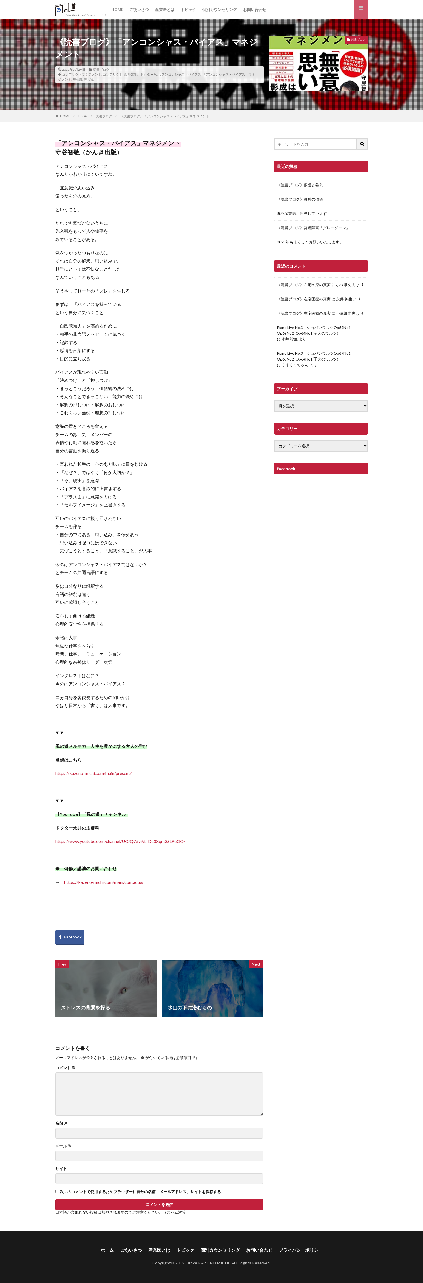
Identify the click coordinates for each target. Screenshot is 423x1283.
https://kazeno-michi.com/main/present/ (93, 773)
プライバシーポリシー (301, 1250)
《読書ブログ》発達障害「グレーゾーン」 (313, 227)
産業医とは (164, 9)
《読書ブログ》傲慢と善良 (300, 185)
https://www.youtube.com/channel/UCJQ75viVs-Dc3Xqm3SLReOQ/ (120, 841)
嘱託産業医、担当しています (302, 213)
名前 (61, 1123)
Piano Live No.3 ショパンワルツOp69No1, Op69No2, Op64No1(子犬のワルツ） (314, 330)
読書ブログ (101, 69)
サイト (61, 1169)
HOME (117, 9)
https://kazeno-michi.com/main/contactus (103, 882)
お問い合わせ (254, 9)
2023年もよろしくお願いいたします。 (310, 242)
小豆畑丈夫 (345, 284)
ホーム (107, 1250)
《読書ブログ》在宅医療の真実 (304, 284)
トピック (188, 9)
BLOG (82, 116)
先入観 (89, 79)
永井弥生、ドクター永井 (142, 74)
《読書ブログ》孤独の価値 (300, 199)
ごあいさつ (139, 9)
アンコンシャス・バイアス (181, 74)
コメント (65, 1068)
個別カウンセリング (219, 9)
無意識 (78, 79)
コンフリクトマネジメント (81, 74)
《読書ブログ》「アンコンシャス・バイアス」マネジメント (164, 116)
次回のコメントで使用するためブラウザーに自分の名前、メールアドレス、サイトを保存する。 (142, 1192)
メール (63, 1146)
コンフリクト (113, 74)
